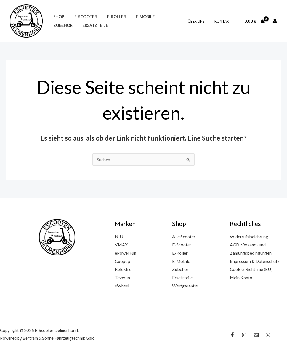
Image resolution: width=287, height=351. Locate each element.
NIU (119, 236)
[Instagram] (244, 334)
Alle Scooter (183, 236)
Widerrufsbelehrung (249, 236)
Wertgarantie (185, 285)
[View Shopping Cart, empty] (254, 21)
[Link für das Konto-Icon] (274, 21)
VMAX (121, 244)
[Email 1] (256, 334)
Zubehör (165, 16)
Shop (57, 16)
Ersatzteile (65, 25)
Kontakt (224, 21)
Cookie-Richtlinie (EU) (251, 269)
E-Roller (111, 16)
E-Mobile (138, 16)
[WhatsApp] (267, 334)
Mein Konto (241, 277)
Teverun (122, 277)
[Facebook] (232, 334)
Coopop (122, 261)
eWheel (122, 285)
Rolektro (123, 269)
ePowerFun (125, 252)
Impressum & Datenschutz (255, 261)
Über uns (200, 21)
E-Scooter (82, 16)
